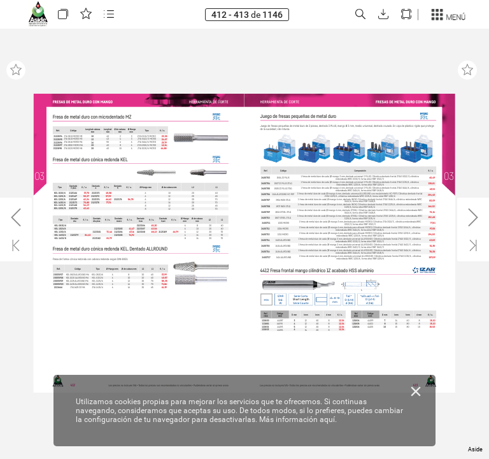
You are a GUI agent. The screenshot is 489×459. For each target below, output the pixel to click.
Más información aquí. (298, 419)
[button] (63, 14)
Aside (475, 449)
